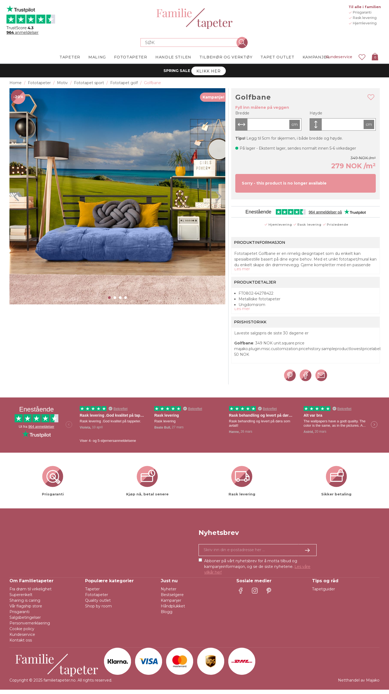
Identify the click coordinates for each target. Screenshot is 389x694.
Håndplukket (173, 610)
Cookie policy (21, 633)
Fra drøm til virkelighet (30, 593)
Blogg (166, 616)
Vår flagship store (25, 610)
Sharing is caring (24, 604)
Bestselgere (172, 599)
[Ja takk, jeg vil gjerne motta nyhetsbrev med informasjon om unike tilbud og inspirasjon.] (258, 554)
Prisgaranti (19, 616)
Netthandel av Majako (359, 684)
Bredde (242, 113)
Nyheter (168, 593)
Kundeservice (339, 56)
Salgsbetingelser (25, 621)
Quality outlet (98, 604)
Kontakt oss (20, 644)
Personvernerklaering (29, 627)
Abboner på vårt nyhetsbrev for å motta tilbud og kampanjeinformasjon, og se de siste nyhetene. (257, 571)
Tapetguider (323, 593)
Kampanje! (213, 97)
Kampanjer (171, 604)
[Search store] (191, 42)
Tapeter (92, 593)
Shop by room (98, 610)
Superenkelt (20, 599)
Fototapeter (96, 599)
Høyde (316, 113)
